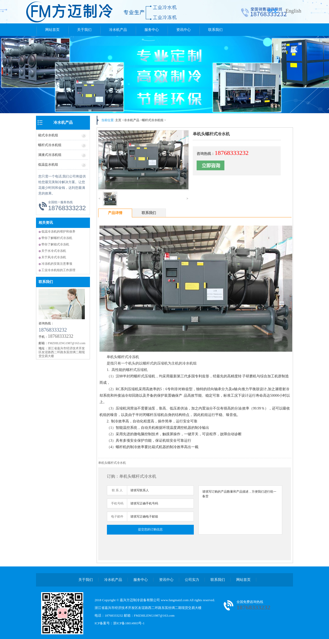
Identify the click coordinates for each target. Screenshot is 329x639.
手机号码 (117, 503)
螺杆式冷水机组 (49, 145)
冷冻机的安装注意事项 (56, 263)
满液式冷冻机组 (49, 155)
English (293, 11)
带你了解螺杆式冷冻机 (56, 238)
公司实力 (192, 580)
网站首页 (52, 30)
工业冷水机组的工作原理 (58, 270)
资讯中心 (183, 30)
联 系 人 (117, 490)
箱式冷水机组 (48, 135)
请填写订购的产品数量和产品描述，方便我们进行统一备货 (240, 510)
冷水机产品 (118, 30)
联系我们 (215, 30)
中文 (273, 11)
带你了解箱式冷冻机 (55, 244)
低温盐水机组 (48, 164)
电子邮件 (117, 516)
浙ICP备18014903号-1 (128, 623)
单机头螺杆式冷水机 (112, 463)
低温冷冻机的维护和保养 (58, 231)
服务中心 (151, 30)
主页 (118, 120)
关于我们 (84, 30)
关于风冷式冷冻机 (53, 257)
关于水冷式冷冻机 (53, 251)
